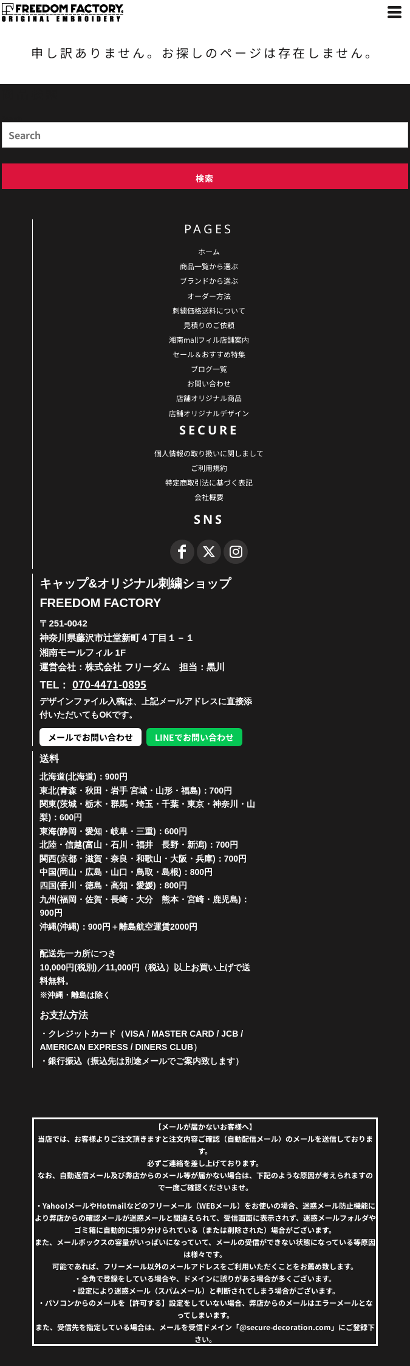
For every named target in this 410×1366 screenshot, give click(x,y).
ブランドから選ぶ (209, 280)
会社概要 (209, 497)
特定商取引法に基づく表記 (209, 482)
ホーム (209, 251)
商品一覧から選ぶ (209, 266)
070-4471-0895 (109, 684)
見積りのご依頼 (208, 325)
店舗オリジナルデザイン (209, 413)
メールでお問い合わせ (90, 737)
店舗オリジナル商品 (209, 398)
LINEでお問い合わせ (194, 737)
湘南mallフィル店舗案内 (209, 339)
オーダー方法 (209, 295)
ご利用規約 (209, 467)
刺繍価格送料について (209, 310)
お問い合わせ (209, 383)
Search (12, 118)
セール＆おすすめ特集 (209, 354)
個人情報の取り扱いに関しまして (209, 453)
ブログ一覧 (209, 368)
